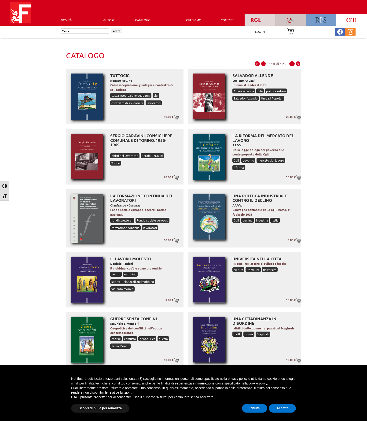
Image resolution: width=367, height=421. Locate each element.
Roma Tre (253, 270)
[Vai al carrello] (290, 31)
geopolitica (147, 339)
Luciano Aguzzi (243, 80)
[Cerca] (85, 31)
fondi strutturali (122, 220)
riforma (239, 168)
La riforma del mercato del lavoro (263, 138)
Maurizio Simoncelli (124, 323)
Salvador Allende (252, 75)
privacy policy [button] (237, 378)
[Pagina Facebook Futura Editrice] (340, 31)
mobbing (130, 274)
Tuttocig (120, 75)
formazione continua (125, 228)
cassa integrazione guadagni (130, 95)
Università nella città (257, 258)
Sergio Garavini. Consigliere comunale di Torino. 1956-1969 (141, 140)
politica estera (276, 91)
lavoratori (154, 103)
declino (247, 220)
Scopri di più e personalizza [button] (100, 408)
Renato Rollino (121, 80)
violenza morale (122, 289)
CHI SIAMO (193, 20)
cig (156, 95)
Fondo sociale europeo (152, 220)
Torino (115, 163)
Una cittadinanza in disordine (254, 321)
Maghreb (263, 334)
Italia (275, 220)
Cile (260, 91)
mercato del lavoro (271, 160)
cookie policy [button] (258, 383)
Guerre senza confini (133, 318)
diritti (237, 334)
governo (248, 160)
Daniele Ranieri (121, 264)
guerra (163, 339)
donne (249, 334)
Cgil (236, 160)
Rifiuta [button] (255, 408)
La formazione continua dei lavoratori (141, 198)
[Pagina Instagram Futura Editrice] (350, 31)
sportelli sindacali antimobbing (132, 282)
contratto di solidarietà (127, 103)
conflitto (130, 339)
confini (116, 339)
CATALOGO (142, 20)
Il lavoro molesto (130, 258)
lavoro (116, 274)
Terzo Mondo (120, 346)
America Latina (244, 91)
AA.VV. (237, 145)
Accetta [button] (282, 408)
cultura (238, 270)
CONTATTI (228, 20)
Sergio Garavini (152, 156)
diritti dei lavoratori (124, 156)
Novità (66, 20)
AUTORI (108, 20)
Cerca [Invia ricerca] (117, 31)
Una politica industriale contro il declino (259, 198)
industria (262, 220)
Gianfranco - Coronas (125, 205)
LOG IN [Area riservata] (260, 31)
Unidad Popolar (272, 98)
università (269, 270)
